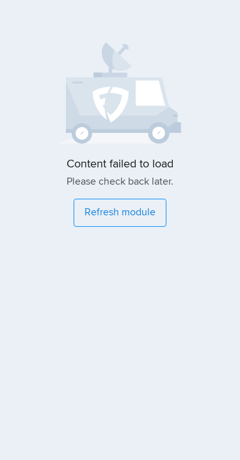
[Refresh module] (120, 213)
